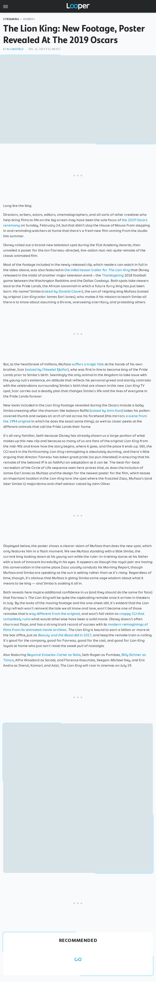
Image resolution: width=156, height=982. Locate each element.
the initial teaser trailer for (97, 270)
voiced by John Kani (106, 410)
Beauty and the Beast (55, 635)
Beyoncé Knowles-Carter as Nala (54, 654)
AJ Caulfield (15, 49)
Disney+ (29, 19)
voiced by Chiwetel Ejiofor (46, 369)
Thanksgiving (113, 275)
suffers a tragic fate (88, 364)
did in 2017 (82, 635)
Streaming (11, 19)
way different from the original (54, 613)
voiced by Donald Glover (62, 291)
